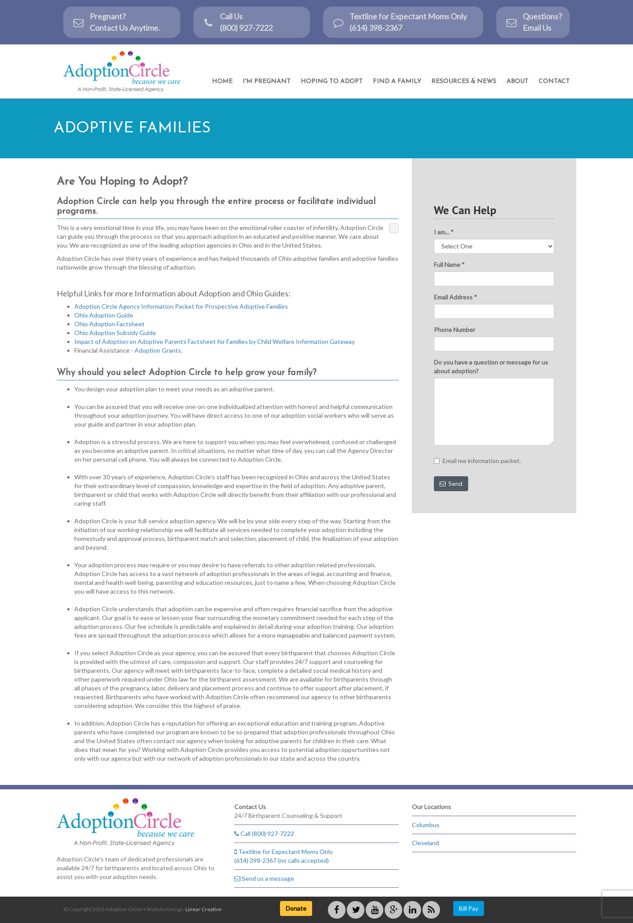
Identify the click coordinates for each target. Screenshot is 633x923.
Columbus (426, 824)
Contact (554, 81)
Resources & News (463, 81)
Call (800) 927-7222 (264, 833)
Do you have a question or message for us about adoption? (491, 366)
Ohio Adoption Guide (103, 315)
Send (451, 483)
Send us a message (264, 878)
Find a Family (397, 81)
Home (222, 81)
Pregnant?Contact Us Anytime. (116, 22)
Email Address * (455, 297)
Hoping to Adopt (332, 81)
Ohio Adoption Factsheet (109, 324)
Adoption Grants (158, 350)
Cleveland (425, 842)
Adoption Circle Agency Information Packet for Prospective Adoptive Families (181, 306)
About (517, 81)
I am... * (444, 232)
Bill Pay (468, 908)
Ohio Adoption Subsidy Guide (115, 332)
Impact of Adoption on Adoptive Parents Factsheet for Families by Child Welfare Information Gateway (214, 341)
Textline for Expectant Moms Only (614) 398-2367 (399, 22)
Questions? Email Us (533, 22)
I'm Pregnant (267, 81)
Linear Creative (204, 909)
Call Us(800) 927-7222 (237, 22)
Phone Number (454, 329)
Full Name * (449, 264)
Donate (296, 908)
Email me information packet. (477, 460)
